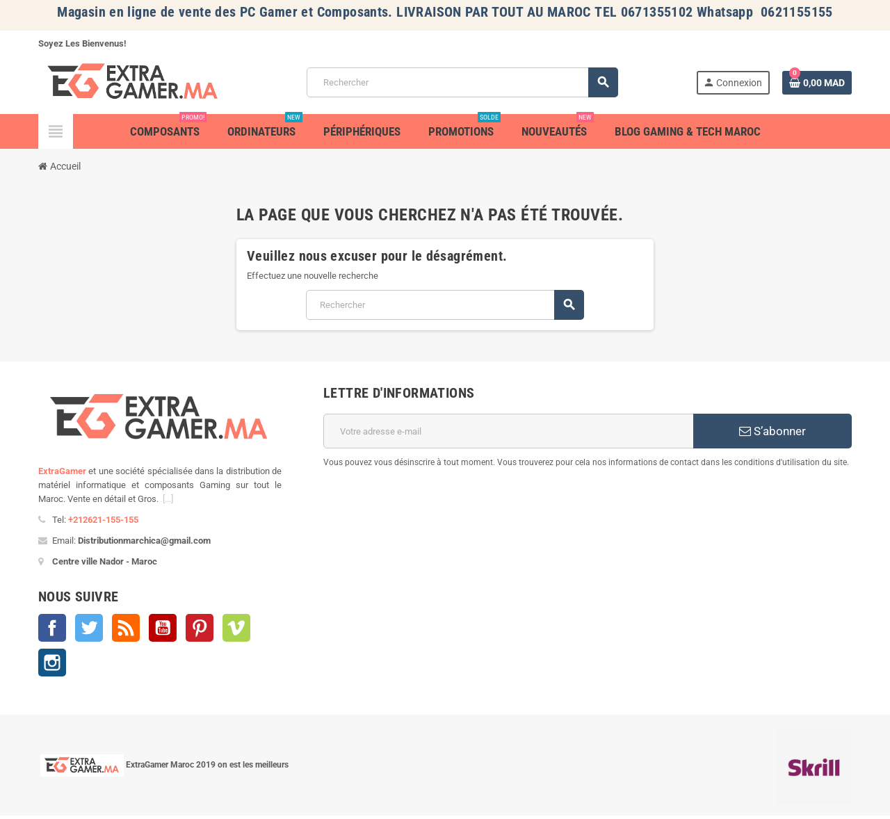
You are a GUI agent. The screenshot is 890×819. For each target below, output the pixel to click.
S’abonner (772, 431)
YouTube (163, 628)
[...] (168, 499)
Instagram (52, 662)
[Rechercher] (462, 82)
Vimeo (236, 628)
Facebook (52, 628)
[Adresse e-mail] (508, 431)
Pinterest (199, 628)
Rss (126, 628)
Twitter (89, 628)
